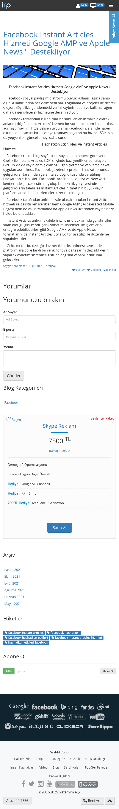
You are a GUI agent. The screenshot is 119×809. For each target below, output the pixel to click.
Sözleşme (58, 759)
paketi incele (59, 451)
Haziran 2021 (14, 596)
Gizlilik (75, 759)
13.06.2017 (35, 266)
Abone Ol (107, 671)
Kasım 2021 (13, 569)
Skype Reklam (59, 425)
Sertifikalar (72, 767)
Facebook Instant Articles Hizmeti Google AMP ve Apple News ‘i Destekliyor (56, 43)
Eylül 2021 (12, 583)
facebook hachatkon (63, 633)
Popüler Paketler (97, 767)
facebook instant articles (24, 633)
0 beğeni (94, 269)
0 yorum (79, 269)
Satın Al (60, 527)
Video (43, 767)
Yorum (8, 347)
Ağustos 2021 (14, 590)
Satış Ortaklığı (95, 759)
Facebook (50, 266)
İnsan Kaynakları (22, 767)
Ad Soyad (10, 312)
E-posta (8, 329)
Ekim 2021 (12, 576)
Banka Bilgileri (59, 776)
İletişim (41, 759)
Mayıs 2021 (13, 603)
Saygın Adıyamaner (15, 266)
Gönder (13, 375)
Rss (9, 671)
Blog (56, 767)
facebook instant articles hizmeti (77, 638)
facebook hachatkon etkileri (26, 638)
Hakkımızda (22, 759)
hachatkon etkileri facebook (26, 642)
